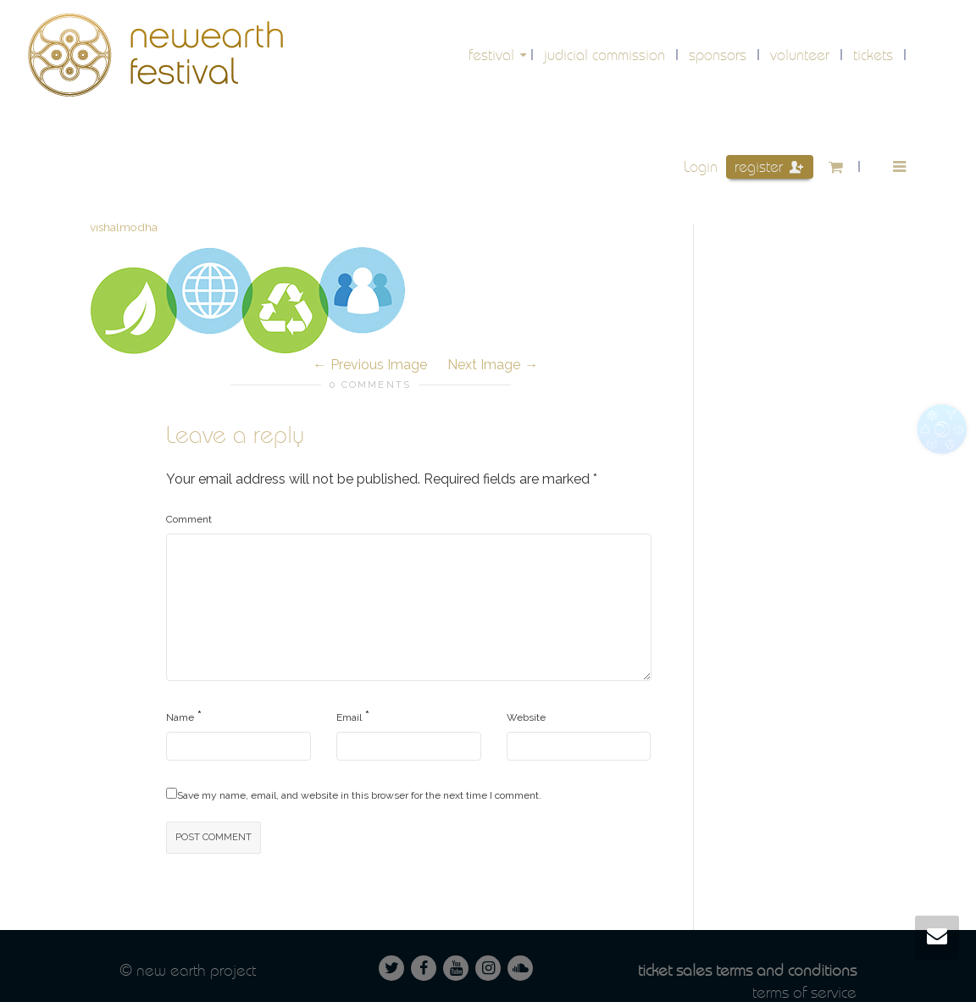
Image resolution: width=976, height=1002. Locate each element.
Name (180, 717)
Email (349, 717)
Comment (189, 519)
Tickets (873, 55)
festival (493, 55)
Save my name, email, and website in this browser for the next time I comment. (359, 795)
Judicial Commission (604, 55)
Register (769, 166)
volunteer (799, 55)
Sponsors (717, 55)
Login (701, 166)
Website (526, 717)
